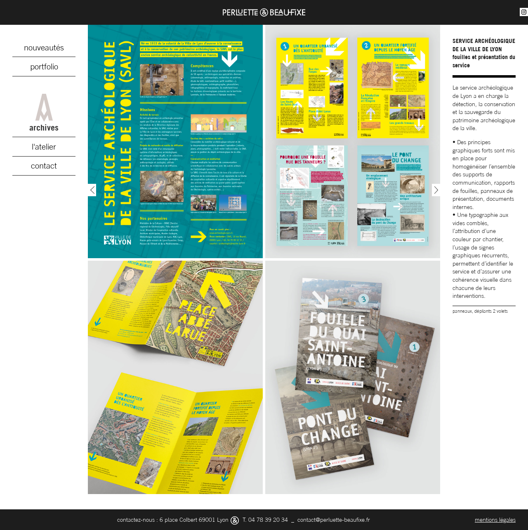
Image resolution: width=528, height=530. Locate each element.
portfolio (44, 66)
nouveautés (44, 47)
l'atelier (44, 147)
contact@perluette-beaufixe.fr (333, 519)
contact (44, 166)
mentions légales (495, 519)
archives (43, 113)
